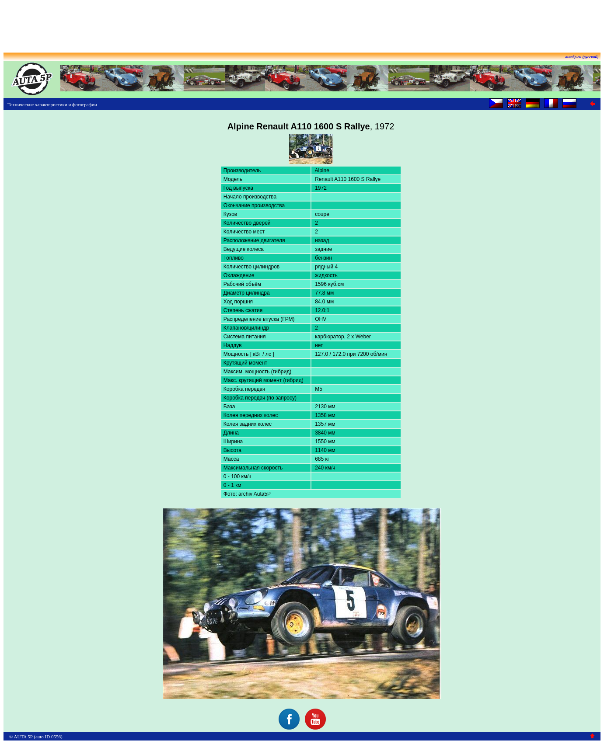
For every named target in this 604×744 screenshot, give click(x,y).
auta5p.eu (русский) (582, 57)
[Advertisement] (302, 23)
